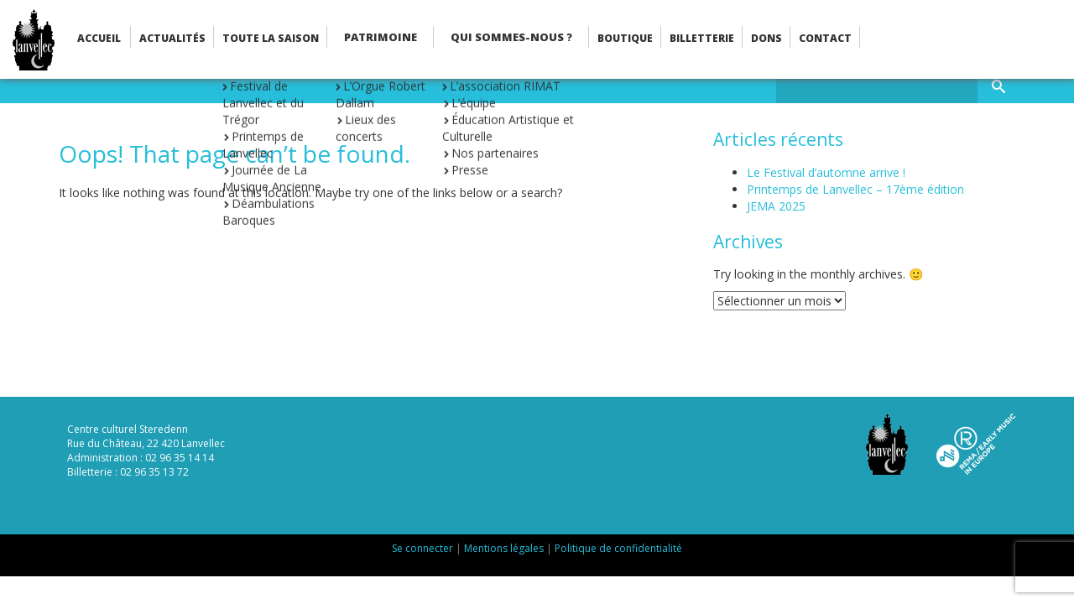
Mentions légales (504, 548)
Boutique (625, 38)
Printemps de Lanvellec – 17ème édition (855, 189)
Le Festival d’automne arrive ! (826, 172)
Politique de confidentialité (618, 548)
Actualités (172, 38)
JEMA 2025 (776, 206)
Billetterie (702, 38)
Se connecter (422, 548)
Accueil (99, 38)
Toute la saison (270, 38)
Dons (766, 38)
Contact (825, 38)
